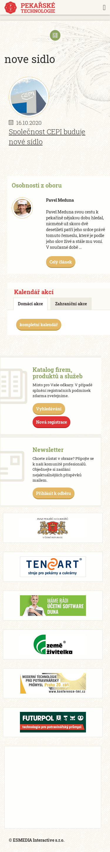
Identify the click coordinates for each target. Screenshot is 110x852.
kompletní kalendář (39, 324)
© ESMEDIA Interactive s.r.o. (37, 840)
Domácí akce (30, 303)
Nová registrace (51, 422)
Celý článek (61, 262)
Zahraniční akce (71, 303)
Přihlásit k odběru (53, 493)
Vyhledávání (49, 409)
